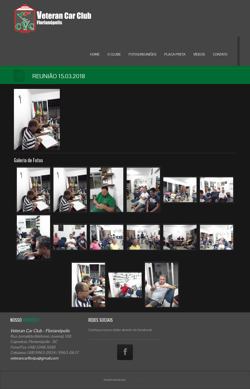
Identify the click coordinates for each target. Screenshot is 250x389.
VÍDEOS (199, 54)
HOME (95, 54)
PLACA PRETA (175, 54)
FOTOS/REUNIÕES (142, 54)
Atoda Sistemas (136, 380)
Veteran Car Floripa (63, 18)
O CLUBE (114, 54)
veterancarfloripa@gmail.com (34, 358)
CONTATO (220, 54)
